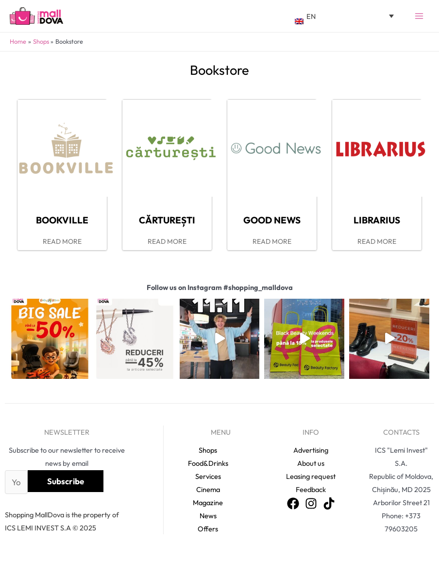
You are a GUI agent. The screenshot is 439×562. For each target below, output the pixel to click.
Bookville (62, 220)
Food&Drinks (208, 463)
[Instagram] (311, 503)
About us (310, 463)
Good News (272, 220)
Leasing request (311, 476)
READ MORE (62, 241)
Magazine (208, 502)
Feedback (311, 489)
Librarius (377, 220)
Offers (208, 528)
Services (208, 476)
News (208, 515)
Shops (208, 450)
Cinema (208, 489)
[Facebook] (293, 503)
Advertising (310, 450)
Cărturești (167, 220)
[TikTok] (329, 503)
